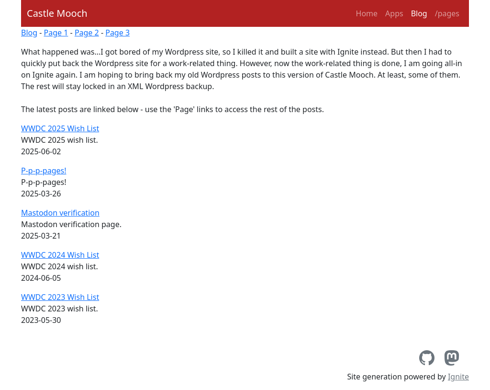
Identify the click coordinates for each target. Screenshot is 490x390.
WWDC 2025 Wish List (60, 128)
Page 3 (117, 32)
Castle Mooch (57, 13)
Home (367, 13)
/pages (447, 13)
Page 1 (56, 32)
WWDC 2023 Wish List (60, 297)
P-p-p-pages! (43, 170)
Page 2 (87, 32)
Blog (419, 13)
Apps (394, 13)
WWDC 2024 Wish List (60, 255)
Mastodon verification (60, 212)
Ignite (458, 376)
